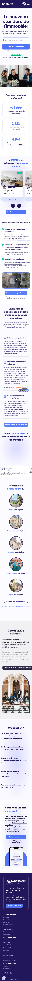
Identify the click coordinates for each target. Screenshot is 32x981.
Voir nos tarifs (14, 267)
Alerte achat (6, 942)
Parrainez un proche (8, 932)
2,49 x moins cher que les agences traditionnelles (17, 263)
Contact (5, 966)
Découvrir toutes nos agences (16, 599)
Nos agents (6, 920)
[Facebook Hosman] (4, 972)
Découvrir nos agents (23, 240)
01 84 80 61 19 (6, 968)
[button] (4, 978)
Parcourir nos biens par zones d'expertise (16, 605)
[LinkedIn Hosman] (11, 972)
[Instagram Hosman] (8, 972)
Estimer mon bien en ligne (16, 297)
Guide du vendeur (8, 924)
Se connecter (6, 934)
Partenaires (6, 950)
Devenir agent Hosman (9, 960)
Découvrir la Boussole (14, 905)
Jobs (4, 958)
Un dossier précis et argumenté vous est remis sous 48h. (15, 352)
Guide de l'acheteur (8, 945)
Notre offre (6, 917)
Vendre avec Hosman (11, 406)
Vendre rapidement (8, 929)
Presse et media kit (8, 955)
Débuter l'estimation (16, 47)
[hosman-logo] (7, 3)
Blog (4, 953)
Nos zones (6, 922)
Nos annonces (7, 940)
